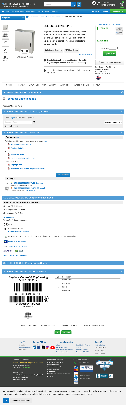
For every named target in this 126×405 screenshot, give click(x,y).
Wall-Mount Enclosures (54, 17)
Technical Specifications (19, 98)
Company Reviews (82, 341)
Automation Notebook (54, 358)
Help (45, 141)
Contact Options (100, 336)
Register (106, 2)
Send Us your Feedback (36, 384)
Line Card (54, 11)
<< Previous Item (104, 24)
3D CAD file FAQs (29, 190)
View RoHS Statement (18, 246)
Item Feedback (63, 175)
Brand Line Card (61, 339)
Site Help (79, 339)
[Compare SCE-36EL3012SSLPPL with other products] (18, 57)
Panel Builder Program (83, 336)
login (13, 118)
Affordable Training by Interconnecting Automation (28, 366)
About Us (59, 336)
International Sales (62, 343)
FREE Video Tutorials (19, 371)
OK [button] (6, 400)
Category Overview (53, 50)
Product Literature (53, 360)
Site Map (25, 384)
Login (99, 2)
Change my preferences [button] (21, 400)
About (39, 11)
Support (105, 11)
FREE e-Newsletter (53, 356)
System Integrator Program (64, 341)
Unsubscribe (50, 384)
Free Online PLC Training (20, 369)
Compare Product (25, 57)
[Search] (57, 4)
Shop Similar (71, 50)
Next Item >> (116, 24)
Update (108, 53)
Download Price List (82, 343)
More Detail (101, 43)
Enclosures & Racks (37, 17)
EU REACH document (17, 241)
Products (96, 11)
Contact (46, 11)
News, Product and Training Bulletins (58, 365)
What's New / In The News (55, 354)
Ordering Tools (118, 11)
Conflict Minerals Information (15, 255)
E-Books (50, 367)
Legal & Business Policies (77, 384)
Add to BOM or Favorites (110, 62)
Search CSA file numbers (18, 232)
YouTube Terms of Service (95, 384)
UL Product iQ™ (9, 217)
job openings (26, 359)
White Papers (51, 363)
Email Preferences (61, 384)
